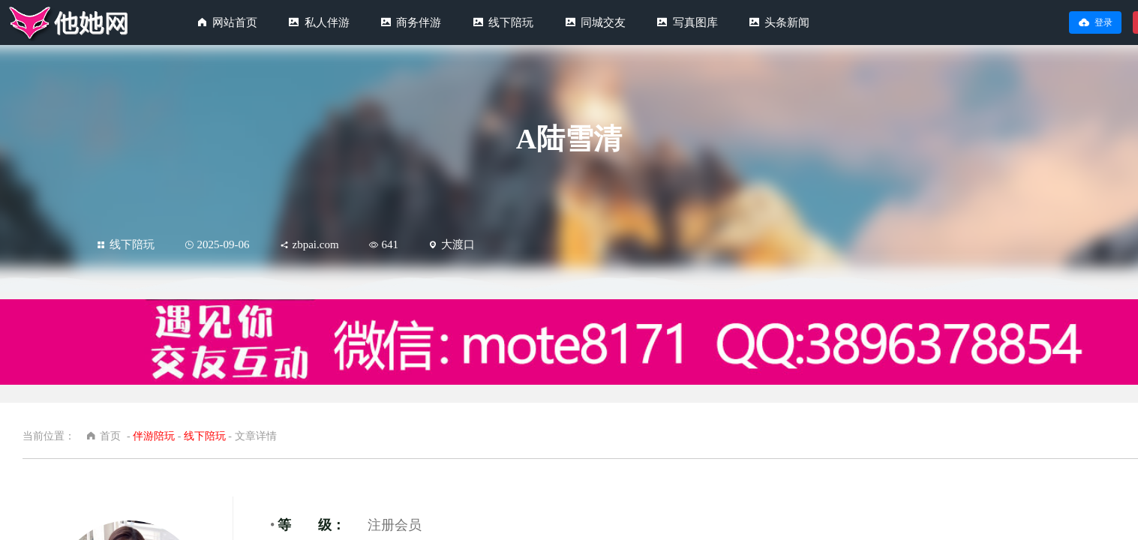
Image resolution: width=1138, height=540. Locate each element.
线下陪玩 (510, 22)
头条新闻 (786, 22)
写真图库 (695, 22)
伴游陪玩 (154, 436)
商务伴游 (418, 22)
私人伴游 (327, 22)
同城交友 (603, 22)
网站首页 (234, 22)
